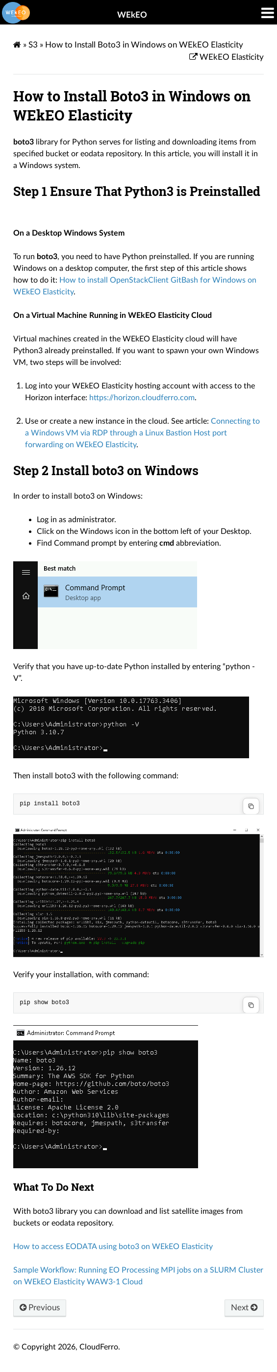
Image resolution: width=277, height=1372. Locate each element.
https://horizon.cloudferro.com (142, 398)
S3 (33, 45)
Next (244, 1307)
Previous (40, 1307)
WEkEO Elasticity (231, 57)
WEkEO (132, 15)
